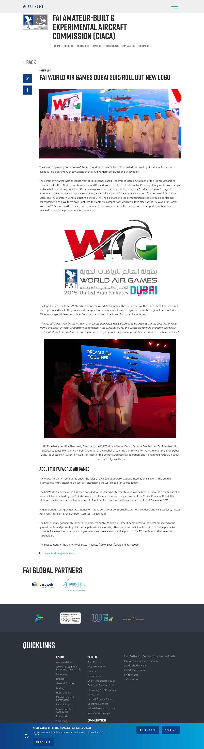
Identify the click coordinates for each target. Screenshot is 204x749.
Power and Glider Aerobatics (66, 710)
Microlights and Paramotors (65, 698)
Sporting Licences (98, 704)
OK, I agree (148, 730)
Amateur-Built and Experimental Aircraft (68, 668)
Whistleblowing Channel (101, 708)
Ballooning (62, 674)
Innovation (94, 694)
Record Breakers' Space (101, 699)
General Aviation (65, 683)
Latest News (112, 45)
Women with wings (99, 713)
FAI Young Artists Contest (102, 690)
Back (31, 62)
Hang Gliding (63, 692)
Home (57, 45)
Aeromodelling (64, 662)
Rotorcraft (62, 716)
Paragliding (62, 704)
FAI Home (36, 6)
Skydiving (61, 721)
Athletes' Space (96, 667)
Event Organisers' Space (101, 681)
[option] (42, 585)
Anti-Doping (95, 662)
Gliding (60, 688)
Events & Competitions (101, 685)
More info (43, 742)
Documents (144, 45)
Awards (97, 45)
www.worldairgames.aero (59, 553)
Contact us (128, 45)
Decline (170, 730)
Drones (60, 679)
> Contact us (131, 679)
